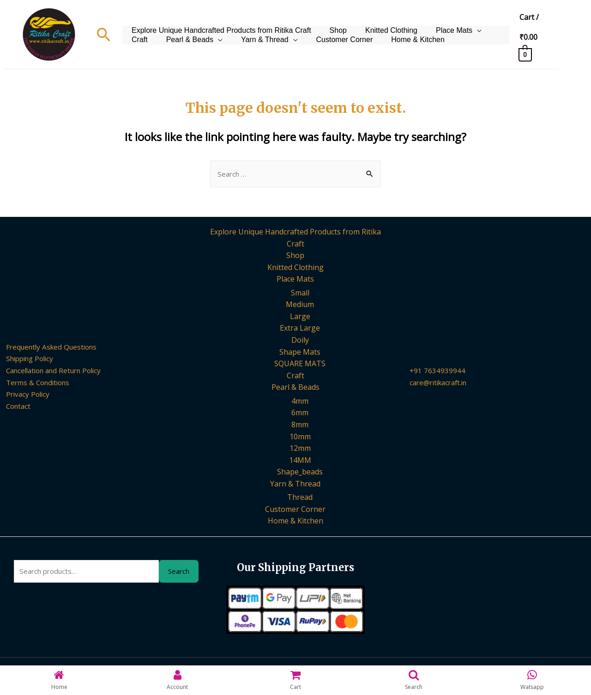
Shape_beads (300, 472)
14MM (300, 461)
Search (178, 573)
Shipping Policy (26, 359)
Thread (300, 498)
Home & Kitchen (367, 45)
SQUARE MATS (300, 364)
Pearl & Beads (152, 45)
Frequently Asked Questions (48, 348)
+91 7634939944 (438, 371)
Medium (300, 305)
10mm (300, 437)
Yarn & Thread (223, 45)
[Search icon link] (104, 34)
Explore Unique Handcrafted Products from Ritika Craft (219, 22)
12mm (300, 449)
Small (300, 293)
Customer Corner (298, 45)
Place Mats (438, 22)
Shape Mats (299, 352)
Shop (331, 22)
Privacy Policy (23, 395)
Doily (300, 341)
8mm (299, 425)
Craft (487, 22)
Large (300, 317)
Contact (13, 407)
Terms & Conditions (34, 383)
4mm (299, 402)
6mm (299, 413)
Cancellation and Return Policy (52, 371)
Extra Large (300, 329)
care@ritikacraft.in (441, 383)
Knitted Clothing (380, 22)
